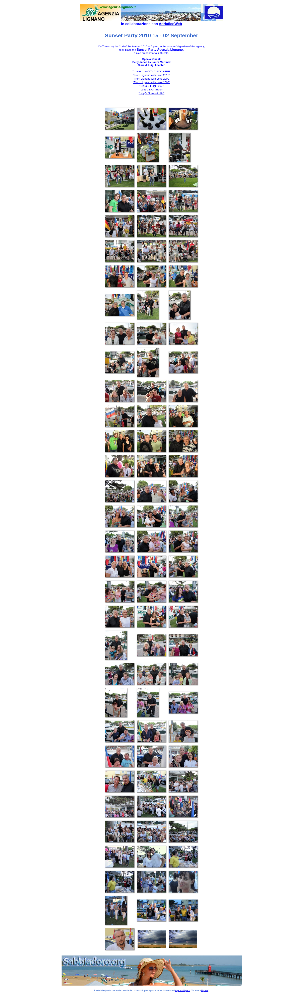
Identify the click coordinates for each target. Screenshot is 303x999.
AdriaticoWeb (170, 24)
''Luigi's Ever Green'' (151, 89)
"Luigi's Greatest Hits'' (151, 93)
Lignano (204, 990)
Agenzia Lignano (182, 990)
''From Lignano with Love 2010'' (151, 75)
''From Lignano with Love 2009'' (151, 78)
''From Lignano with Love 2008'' (151, 82)
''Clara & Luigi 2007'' (152, 85)
